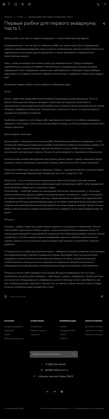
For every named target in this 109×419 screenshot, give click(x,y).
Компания (37, 321)
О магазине (36, 326)
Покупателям (93, 321)
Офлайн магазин (39, 330)
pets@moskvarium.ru (56, 370)
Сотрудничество (67, 330)
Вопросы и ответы (93, 334)
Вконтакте (47, 392)
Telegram (55, 392)
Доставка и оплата (94, 326)
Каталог (9, 321)
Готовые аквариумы (13, 326)
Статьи (63, 334)
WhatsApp (62, 392)
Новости (64, 338)
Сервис (63, 326)
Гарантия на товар (94, 330)
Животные (9, 330)
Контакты (35, 334)
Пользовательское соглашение (89, 408)
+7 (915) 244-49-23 (55, 364)
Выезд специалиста (13, 338)
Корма (7, 334)
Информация (68, 321)
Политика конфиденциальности (55, 408)
